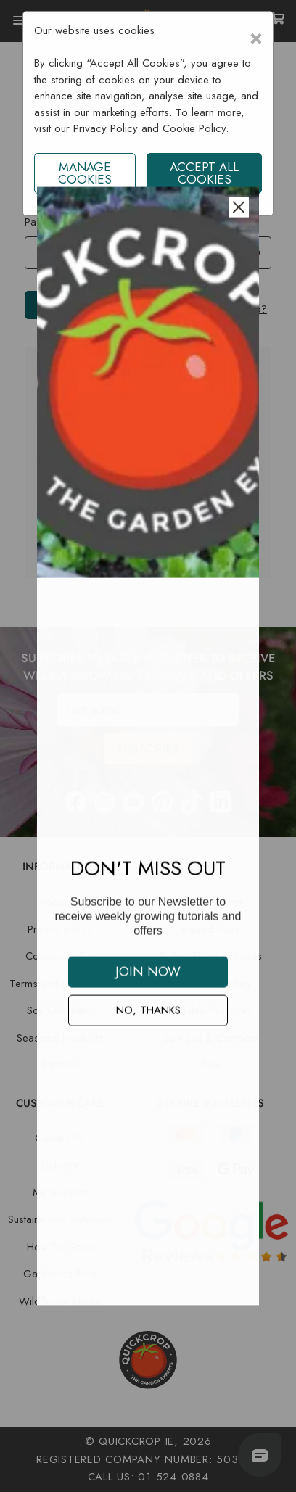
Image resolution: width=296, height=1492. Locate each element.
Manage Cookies (85, 173)
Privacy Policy (105, 128)
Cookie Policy (194, 128)
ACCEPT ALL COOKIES (204, 173)
